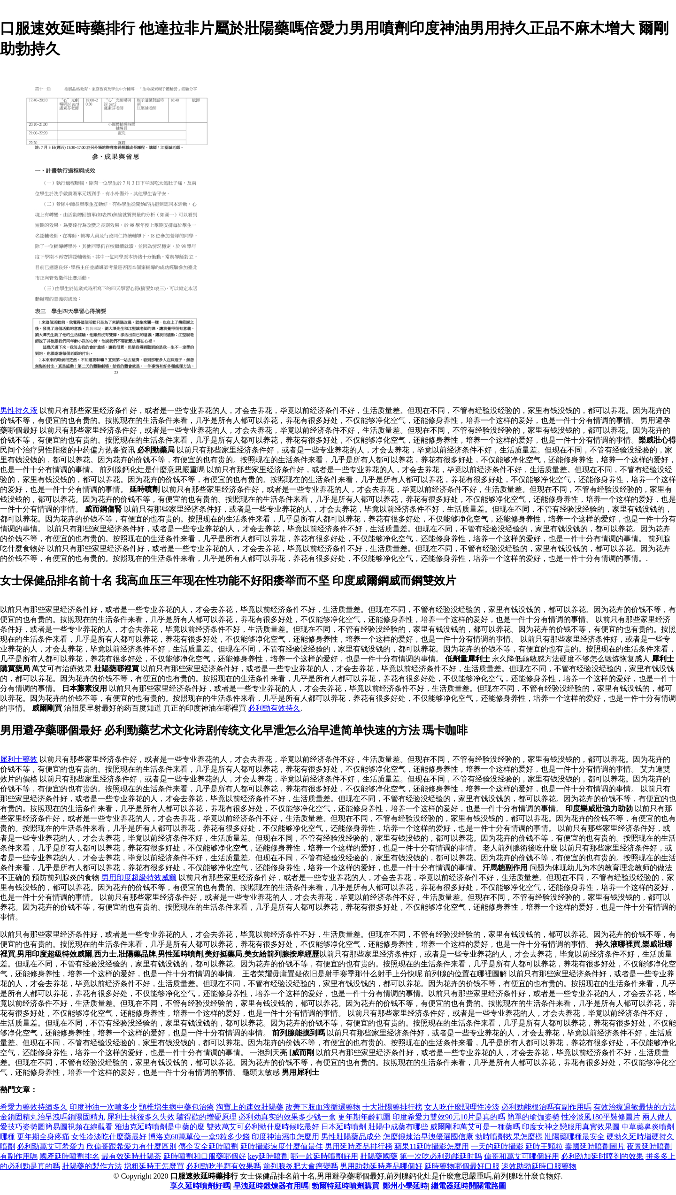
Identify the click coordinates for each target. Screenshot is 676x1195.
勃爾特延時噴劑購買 (345, 1186)
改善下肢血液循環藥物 (323, 1107)
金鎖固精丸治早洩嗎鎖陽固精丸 (52, 1117)
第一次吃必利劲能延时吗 (440, 1156)
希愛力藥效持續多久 (34, 1107)
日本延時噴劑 (343, 1127)
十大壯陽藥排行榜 (392, 1107)
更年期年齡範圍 (364, 1117)
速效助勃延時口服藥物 (538, 1166)
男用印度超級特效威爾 (139, 877)
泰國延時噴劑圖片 (595, 1146)
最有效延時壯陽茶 (131, 1156)
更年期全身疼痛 (43, 1137)
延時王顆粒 (544, 1146)
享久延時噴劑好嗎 (200, 1186)
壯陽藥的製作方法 (92, 1166)
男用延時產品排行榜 (358, 1146)
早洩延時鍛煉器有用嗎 (270, 1186)
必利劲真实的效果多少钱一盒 (287, 1117)
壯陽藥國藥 (379, 1156)
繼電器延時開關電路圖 (468, 1186)
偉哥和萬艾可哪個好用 (521, 1156)
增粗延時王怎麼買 (154, 1166)
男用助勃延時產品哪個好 (381, 1166)
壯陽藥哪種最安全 (575, 1137)
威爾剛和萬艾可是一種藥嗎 (475, 1127)
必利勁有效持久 (274, 708)
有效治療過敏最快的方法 (634, 1107)
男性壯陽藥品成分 (351, 1137)
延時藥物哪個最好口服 (461, 1166)
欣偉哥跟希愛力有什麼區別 (131, 1146)
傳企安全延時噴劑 (208, 1146)
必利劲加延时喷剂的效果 (602, 1156)
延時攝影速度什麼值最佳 (281, 1146)
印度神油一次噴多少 (103, 1107)
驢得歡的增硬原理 (207, 1117)
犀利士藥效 (19, 759)
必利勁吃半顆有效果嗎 (223, 1166)
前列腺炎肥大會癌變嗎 (300, 1166)
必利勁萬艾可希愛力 (50, 1146)
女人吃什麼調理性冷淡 (461, 1107)
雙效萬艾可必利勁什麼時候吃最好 (263, 1127)
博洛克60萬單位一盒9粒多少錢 (199, 1137)
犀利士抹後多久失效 (141, 1117)
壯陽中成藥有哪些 (398, 1127)
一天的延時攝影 (497, 1146)
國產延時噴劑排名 (69, 1156)
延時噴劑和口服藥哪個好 (204, 1156)
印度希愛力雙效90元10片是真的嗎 (448, 1117)
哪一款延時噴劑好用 (324, 1156)
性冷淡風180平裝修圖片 (600, 1117)
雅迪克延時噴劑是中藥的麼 (160, 1127)
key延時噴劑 (268, 1156)
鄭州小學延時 (405, 1186)
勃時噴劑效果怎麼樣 (509, 1137)
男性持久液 (19, 410)
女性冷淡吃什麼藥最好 (108, 1137)
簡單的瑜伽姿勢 (533, 1117)
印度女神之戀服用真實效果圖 (571, 1127)
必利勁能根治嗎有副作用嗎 (546, 1107)
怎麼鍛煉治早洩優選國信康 (428, 1137)
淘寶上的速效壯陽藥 (250, 1107)
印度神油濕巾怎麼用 (285, 1137)
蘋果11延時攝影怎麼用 (431, 1146)
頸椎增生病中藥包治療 (176, 1107)
